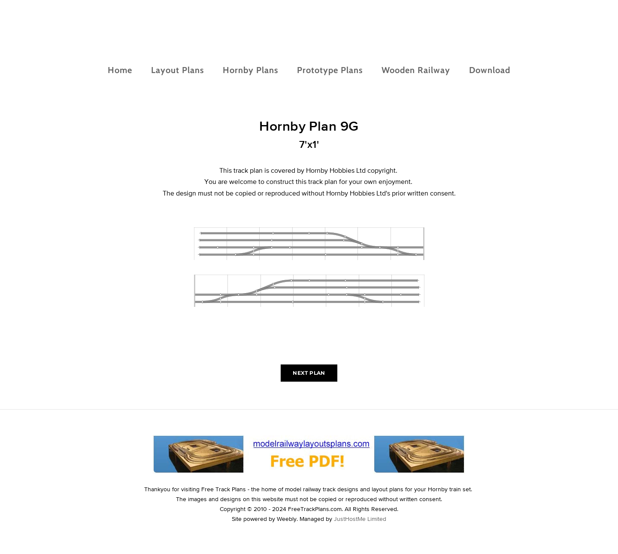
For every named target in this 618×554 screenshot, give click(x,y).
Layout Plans (177, 70)
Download (489, 70)
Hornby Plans (250, 70)
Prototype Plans (330, 70)
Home (120, 70)
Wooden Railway (416, 70)
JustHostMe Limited (360, 518)
